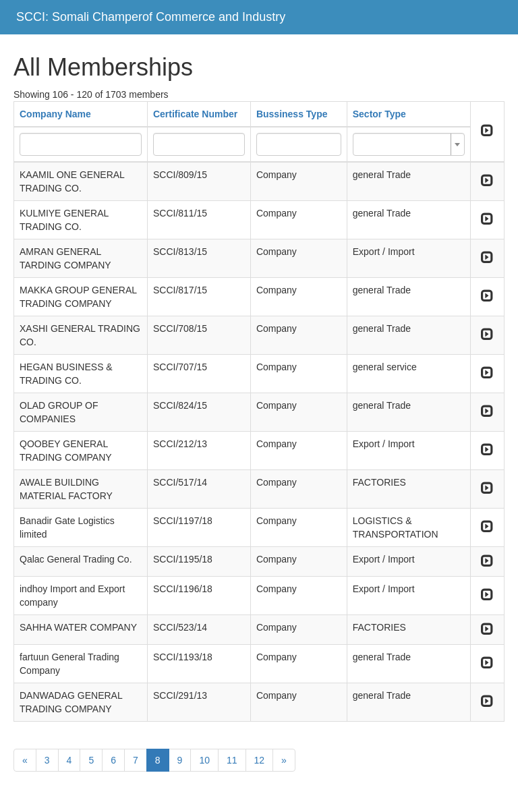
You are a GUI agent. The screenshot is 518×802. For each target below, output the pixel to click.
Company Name (55, 114)
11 (232, 760)
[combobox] (409, 144)
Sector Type (379, 114)
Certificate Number (195, 114)
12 (259, 760)
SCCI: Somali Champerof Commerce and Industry (150, 17)
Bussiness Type (292, 114)
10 (204, 760)
